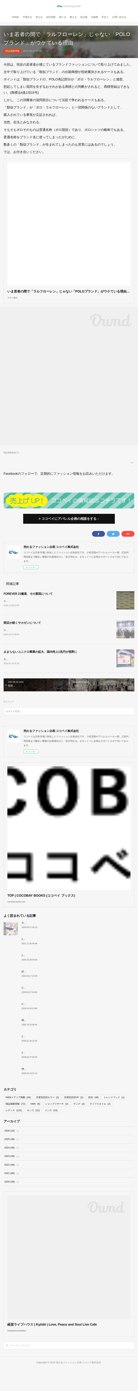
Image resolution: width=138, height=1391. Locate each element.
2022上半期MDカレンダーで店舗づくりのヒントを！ (49, 956)
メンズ (51, 1127)
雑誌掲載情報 (12, 51)
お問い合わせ (119, 17)
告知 (93, 1114)
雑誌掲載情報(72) (11, 458)
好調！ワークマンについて (36, 988)
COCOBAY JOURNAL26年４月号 (39, 1021)
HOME (15, 17)
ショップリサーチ (56, 1121)
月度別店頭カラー (47, 1114)
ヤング (79, 1121)
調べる (62, 17)
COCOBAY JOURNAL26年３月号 (39, 1005)
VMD (35, 1121)
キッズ (33, 1127)
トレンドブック (114, 1114)
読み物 (83, 17)
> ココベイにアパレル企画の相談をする (67, 524)
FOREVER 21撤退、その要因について (28, 599)
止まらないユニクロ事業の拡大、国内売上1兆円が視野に (40, 661)
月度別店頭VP (73, 1114)
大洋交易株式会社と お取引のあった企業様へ (45, 940)
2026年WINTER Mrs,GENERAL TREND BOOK (47, 1070)
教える (73, 17)
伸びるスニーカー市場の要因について (41, 1086)
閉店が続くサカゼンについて (22, 630)
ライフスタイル (100, 1121)
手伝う (105, 17)
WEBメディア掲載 (18, 1114)
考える (39, 17)
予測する (27, 17)
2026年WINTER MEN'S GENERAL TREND (45, 1053)
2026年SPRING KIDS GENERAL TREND (44, 972)
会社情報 (51, 17)
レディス (14, 1127)
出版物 (94, 17)
